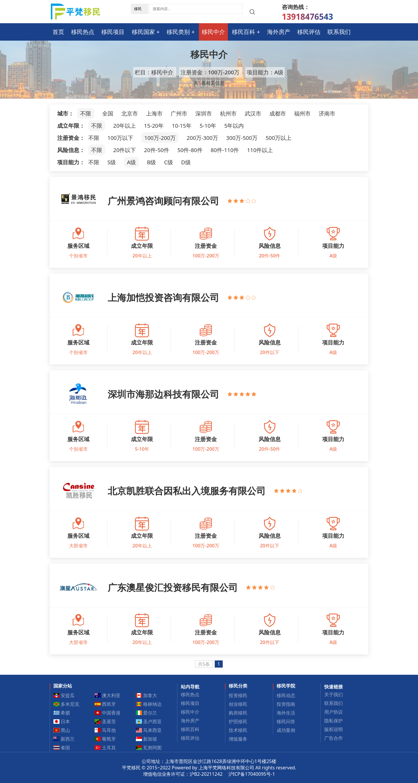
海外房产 (278, 32)
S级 (111, 162)
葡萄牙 (105, 739)
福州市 (302, 113)
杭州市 (228, 113)
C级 (168, 162)
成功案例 (286, 730)
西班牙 (105, 704)
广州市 (179, 113)
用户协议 (333, 712)
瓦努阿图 (149, 747)
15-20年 (154, 125)
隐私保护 (333, 720)
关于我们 (333, 694)
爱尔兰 (146, 713)
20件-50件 (156, 150)
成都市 (277, 113)
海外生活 (286, 713)
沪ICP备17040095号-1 (251, 774)
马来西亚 (149, 730)
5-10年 (208, 125)
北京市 (129, 113)
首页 (58, 32)
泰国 (61, 747)
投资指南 (286, 704)
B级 (151, 162)
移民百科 (243, 32)
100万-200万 (160, 137)
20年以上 (124, 125)
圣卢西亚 (149, 721)
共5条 (204, 664)
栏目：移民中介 (155, 72)
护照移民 (238, 721)
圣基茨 (105, 721)
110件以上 (260, 150)
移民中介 (213, 32)
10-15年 (182, 125)
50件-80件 (190, 150)
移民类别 (178, 32)
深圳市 (203, 113)
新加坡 (146, 739)
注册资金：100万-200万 (211, 72)
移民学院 (286, 685)
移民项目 (113, 32)
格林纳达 (149, 704)
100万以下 (120, 137)
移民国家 (143, 32)
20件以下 (124, 150)
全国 (107, 113)
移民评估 (308, 32)
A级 (131, 162)
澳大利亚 (108, 695)
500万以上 (278, 137)
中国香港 (108, 713)
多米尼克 (66, 704)
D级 (186, 162)
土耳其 (105, 747)
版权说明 (333, 729)
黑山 (61, 730)
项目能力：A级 (265, 72)
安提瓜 (64, 695)
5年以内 (234, 125)
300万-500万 (241, 137)
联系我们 (339, 32)
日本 (61, 721)
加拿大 (146, 695)
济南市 (327, 113)
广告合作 (333, 738)
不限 (85, 113)
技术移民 (238, 730)
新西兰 (64, 739)
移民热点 (82, 32)
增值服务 (238, 739)
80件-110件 (225, 150)
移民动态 (286, 695)
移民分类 (238, 685)
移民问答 (286, 721)
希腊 (61, 713)
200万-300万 (202, 137)
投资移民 (238, 695)
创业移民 (238, 704)
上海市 (154, 113)
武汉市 (253, 113)
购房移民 (238, 713)
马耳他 (105, 730)
